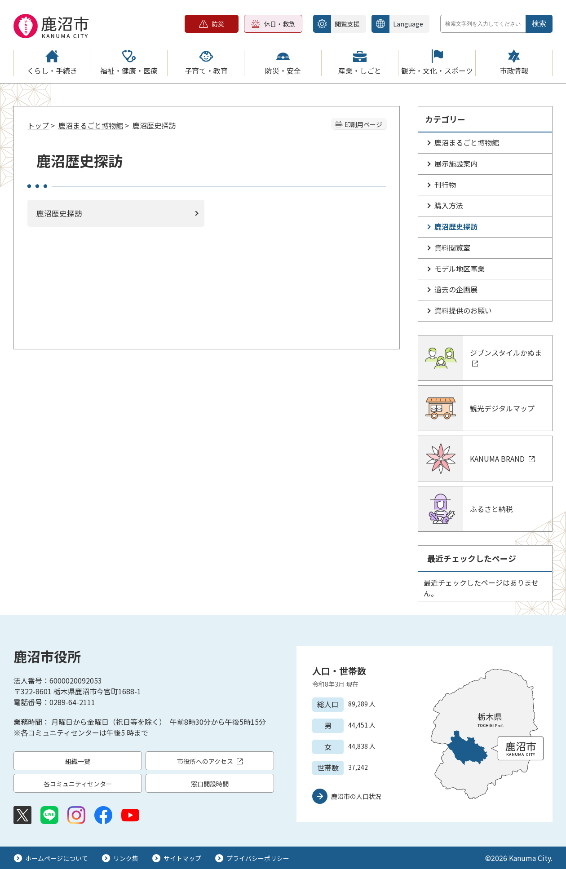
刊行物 (445, 184)
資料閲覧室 (452, 247)
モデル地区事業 (459, 268)
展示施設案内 (456, 163)
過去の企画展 (456, 289)
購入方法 (448, 205)
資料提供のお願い (463, 310)
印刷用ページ (363, 124)
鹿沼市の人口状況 (356, 796)
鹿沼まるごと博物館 (90, 125)
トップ (38, 125)
